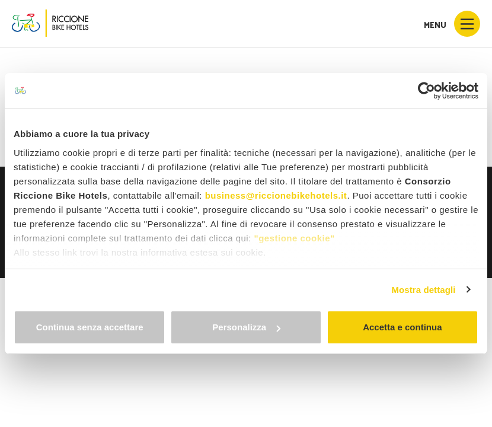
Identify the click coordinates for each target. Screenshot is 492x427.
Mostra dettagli (423, 290)
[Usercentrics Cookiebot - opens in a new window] (426, 91)
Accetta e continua (402, 327)
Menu (452, 24)
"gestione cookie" (294, 238)
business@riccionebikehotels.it (276, 195)
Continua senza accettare (89, 327)
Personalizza (246, 327)
